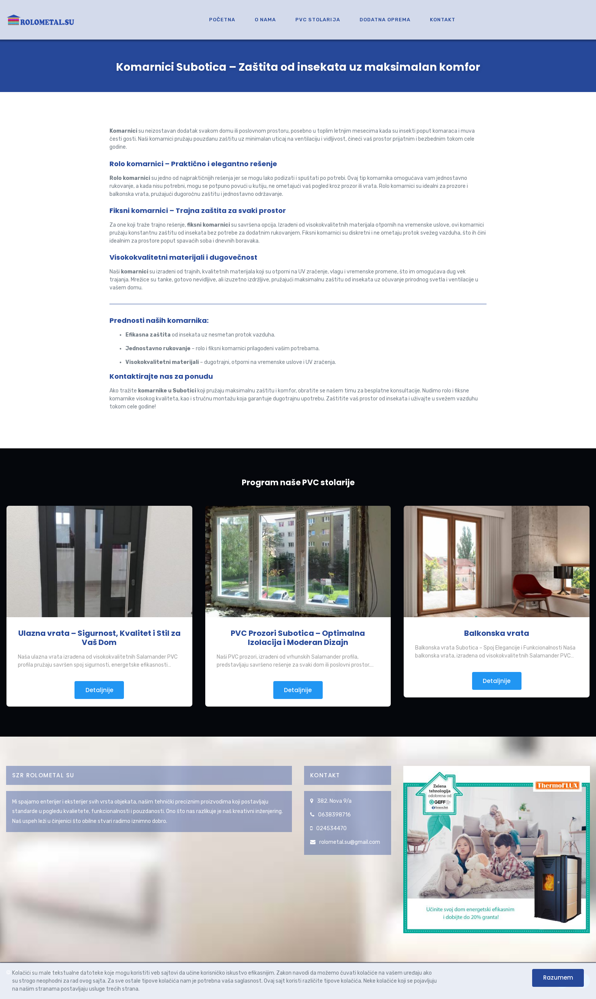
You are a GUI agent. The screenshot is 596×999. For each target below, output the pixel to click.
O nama (265, 19)
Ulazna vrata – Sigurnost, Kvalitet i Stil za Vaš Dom (99, 638)
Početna (222, 19)
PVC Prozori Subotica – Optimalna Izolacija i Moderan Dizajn (298, 638)
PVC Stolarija (317, 19)
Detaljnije (99, 690)
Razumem (558, 978)
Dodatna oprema (385, 19)
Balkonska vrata (496, 633)
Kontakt (442, 19)
